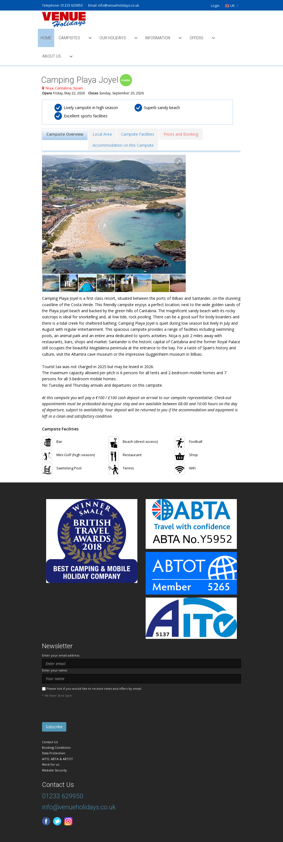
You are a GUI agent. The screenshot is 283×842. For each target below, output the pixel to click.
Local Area (102, 134)
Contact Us (50, 742)
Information (157, 38)
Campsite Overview (64, 134)
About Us (51, 56)
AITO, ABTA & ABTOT (57, 759)
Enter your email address (60, 655)
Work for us (50, 764)
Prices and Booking (181, 134)
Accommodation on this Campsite (123, 145)
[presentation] (84, 711)
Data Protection (53, 753)
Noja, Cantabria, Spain (64, 88)
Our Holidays (112, 38)
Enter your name (54, 670)
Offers (196, 38)
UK (230, 5)
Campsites (69, 38)
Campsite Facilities (137, 134)
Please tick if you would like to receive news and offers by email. (94, 688)
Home (46, 38)
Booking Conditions (56, 747)
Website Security (54, 770)
